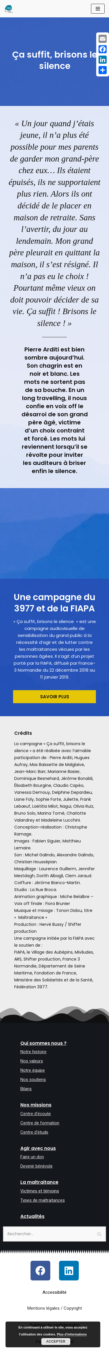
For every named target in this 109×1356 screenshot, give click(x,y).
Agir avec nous (38, 1148)
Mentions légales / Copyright (54, 1308)
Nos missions (35, 1105)
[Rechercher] (54, 1234)
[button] (54, 696)
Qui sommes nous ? (43, 1043)
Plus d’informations (72, 1334)
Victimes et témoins (39, 1191)
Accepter (55, 1341)
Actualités (32, 1216)
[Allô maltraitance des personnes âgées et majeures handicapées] (9, 8)
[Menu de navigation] (98, 9)
